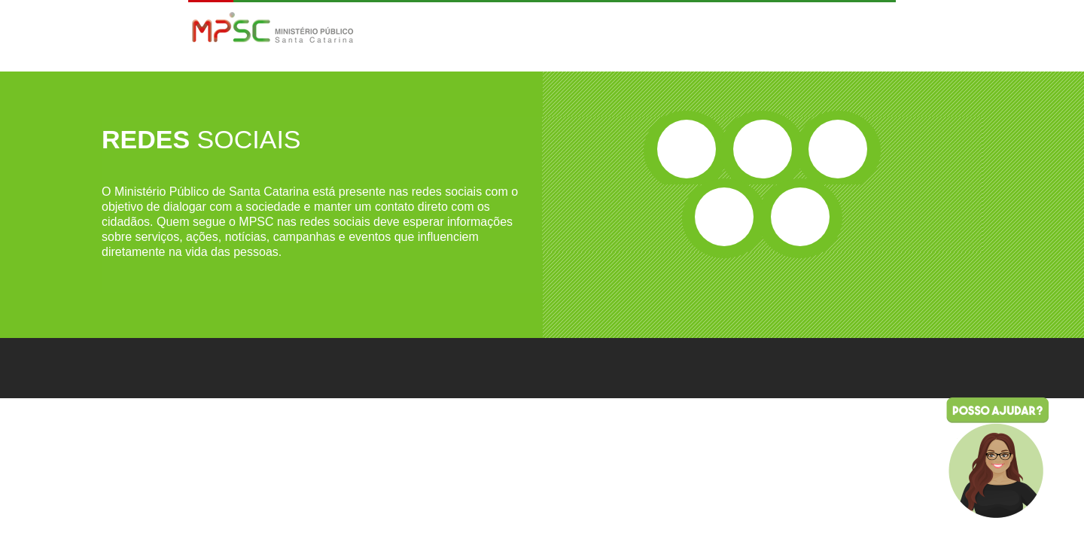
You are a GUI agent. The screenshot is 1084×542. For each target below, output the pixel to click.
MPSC (273, 29)
